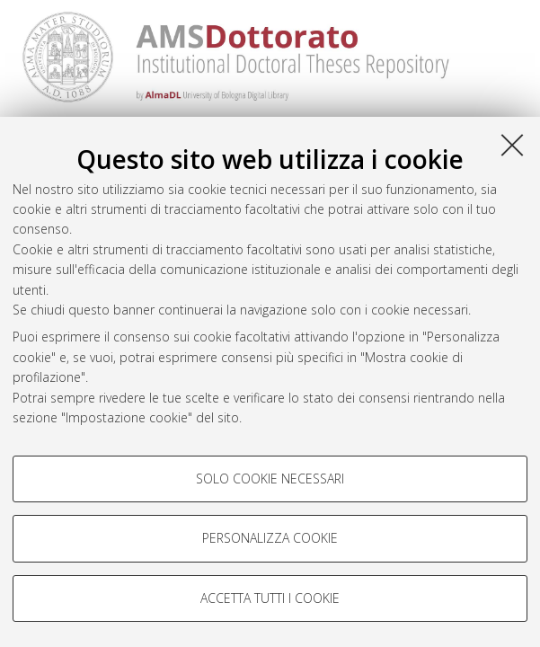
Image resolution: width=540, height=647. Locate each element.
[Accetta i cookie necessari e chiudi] (512, 144)
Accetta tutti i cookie (270, 598)
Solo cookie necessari (270, 478)
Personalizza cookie (270, 537)
